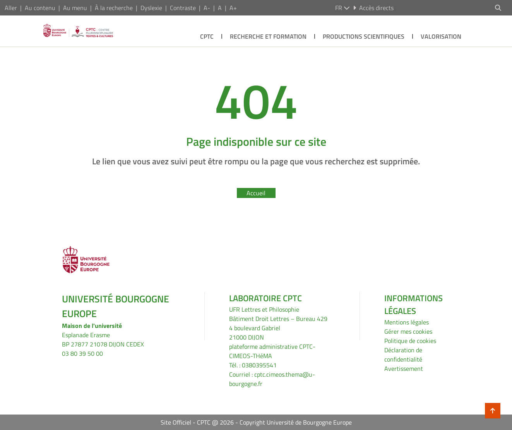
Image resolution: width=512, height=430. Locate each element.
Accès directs (373, 7)
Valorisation (441, 36)
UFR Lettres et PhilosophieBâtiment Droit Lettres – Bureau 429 (278, 314)
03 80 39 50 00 (82, 353)
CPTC (207, 36)
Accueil (256, 193)
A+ (233, 7)
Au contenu (40, 7)
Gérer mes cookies (408, 331)
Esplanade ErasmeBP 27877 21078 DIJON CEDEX (103, 339)
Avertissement (403, 368)
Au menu (75, 7)
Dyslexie (151, 7)
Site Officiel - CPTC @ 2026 (197, 422)
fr (342, 7)
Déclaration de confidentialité (403, 354)
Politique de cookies (410, 340)
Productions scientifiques (363, 36)
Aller (11, 7)
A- (207, 7)
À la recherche (114, 7)
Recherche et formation (268, 36)
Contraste (183, 7)
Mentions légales (406, 322)
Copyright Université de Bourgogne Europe (296, 422)
